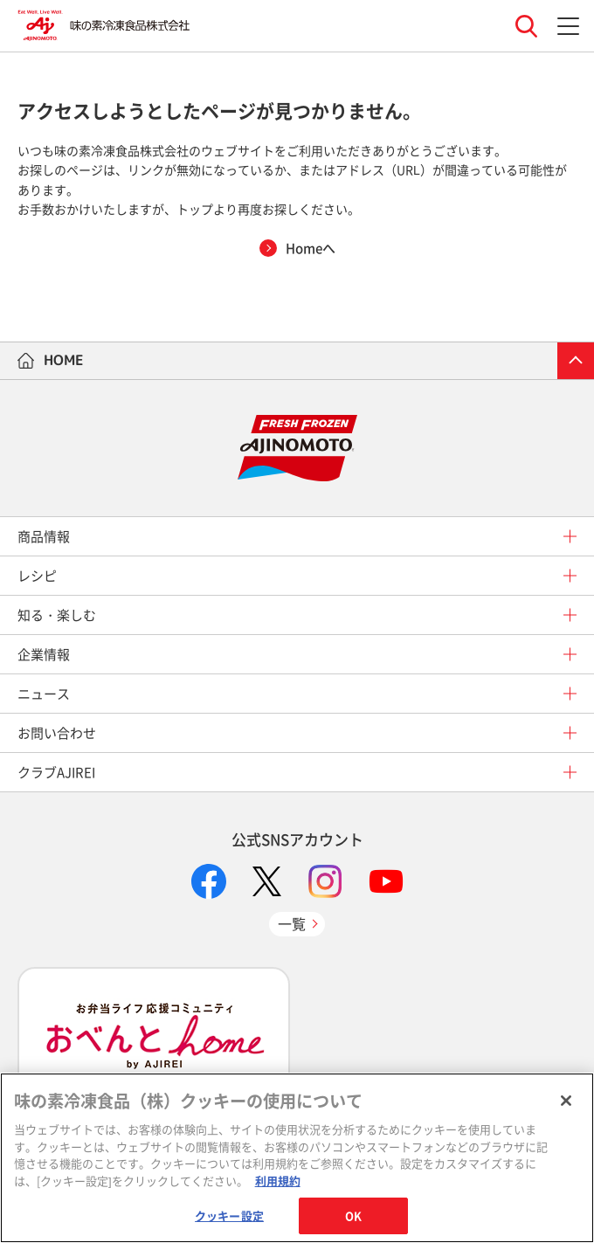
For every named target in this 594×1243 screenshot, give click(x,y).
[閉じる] (566, 1100)
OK (353, 1215)
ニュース (43, 693)
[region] (297, 1158)
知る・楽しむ (56, 615)
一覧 (292, 923)
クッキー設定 (229, 1215)
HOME (64, 359)
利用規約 (277, 1180)
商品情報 (43, 536)
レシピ (37, 575)
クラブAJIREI (56, 772)
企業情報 (43, 654)
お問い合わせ (56, 732)
